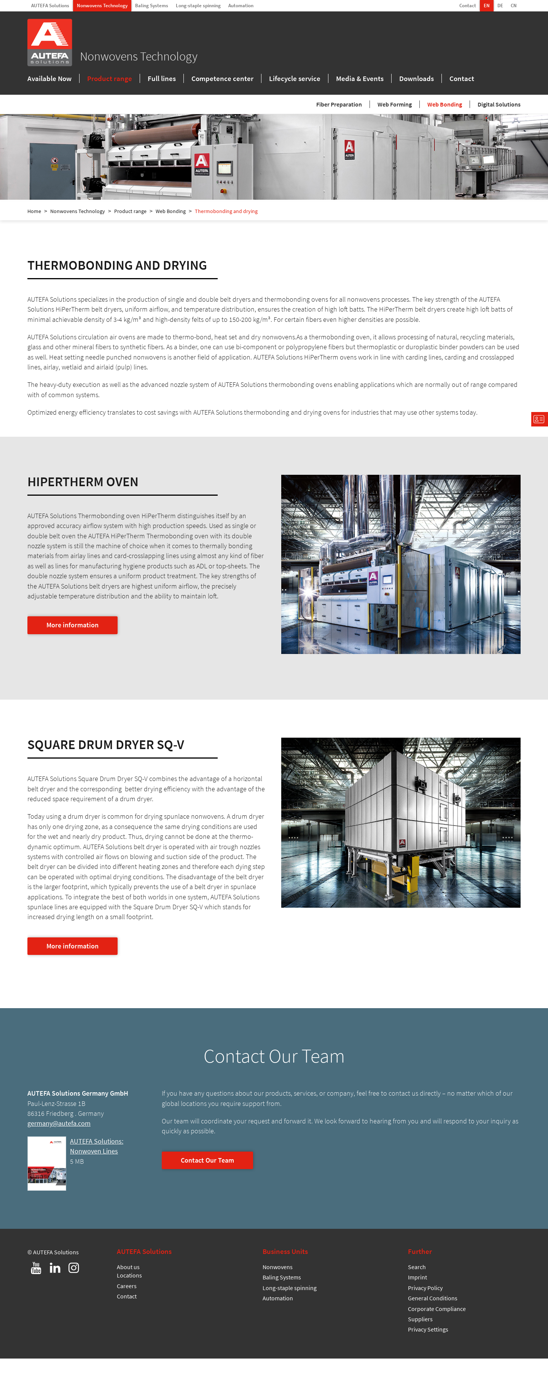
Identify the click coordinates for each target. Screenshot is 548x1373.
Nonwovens (278, 1281)
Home (34, 225)
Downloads (416, 79)
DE (500, 5)
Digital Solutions (499, 106)
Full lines (162, 79)
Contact (467, 5)
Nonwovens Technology (102, 5)
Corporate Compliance (437, 1323)
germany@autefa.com (59, 1138)
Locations (129, 1289)
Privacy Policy (425, 1302)
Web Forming (395, 106)
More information (72, 639)
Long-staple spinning (198, 5)
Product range (109, 79)
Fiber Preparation (339, 106)
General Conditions (432, 1312)
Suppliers (420, 1333)
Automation (240, 5)
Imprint (417, 1291)
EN (487, 5)
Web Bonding (444, 106)
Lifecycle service (294, 79)
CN (514, 5)
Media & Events (360, 79)
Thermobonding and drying (226, 225)
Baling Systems (151, 5)
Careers (127, 1300)
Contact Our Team (207, 1175)
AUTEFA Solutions (50, 5)
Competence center (222, 79)
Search (417, 1281)
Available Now (49, 79)
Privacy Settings (428, 1344)
